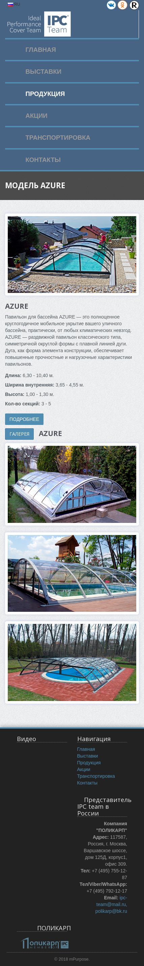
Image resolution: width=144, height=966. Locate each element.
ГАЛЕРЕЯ (19, 434)
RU (14, 4)
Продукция (89, 762)
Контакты (87, 783)
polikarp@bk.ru (111, 911)
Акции (83, 769)
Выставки (87, 756)
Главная (86, 749)
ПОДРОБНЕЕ (24, 419)
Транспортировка (96, 776)
